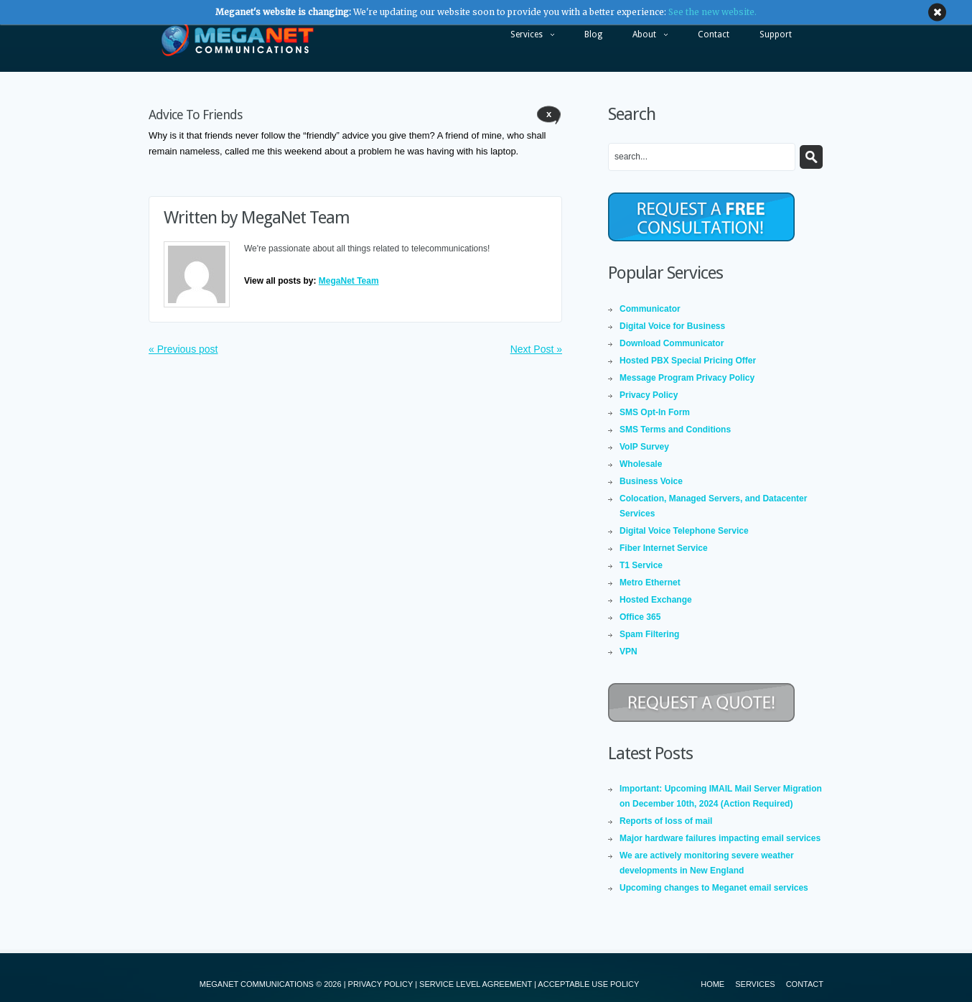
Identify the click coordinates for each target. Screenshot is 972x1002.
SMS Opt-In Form (655, 412)
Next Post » (536, 349)
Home (712, 984)
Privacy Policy (649, 395)
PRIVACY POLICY (380, 984)
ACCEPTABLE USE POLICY (588, 984)
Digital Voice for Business (672, 326)
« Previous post (183, 349)
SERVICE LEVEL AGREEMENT (475, 984)
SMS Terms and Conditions (675, 430)
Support (776, 34)
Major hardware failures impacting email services (720, 838)
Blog (593, 34)
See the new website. (712, 11)
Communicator (650, 309)
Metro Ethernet (650, 582)
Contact (713, 34)
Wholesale (641, 464)
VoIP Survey (644, 447)
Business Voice (651, 481)
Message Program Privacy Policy (687, 378)
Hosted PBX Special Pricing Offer (688, 361)
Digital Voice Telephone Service (684, 531)
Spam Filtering (649, 634)
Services (525, 38)
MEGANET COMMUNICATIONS (257, 984)
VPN (628, 651)
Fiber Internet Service (664, 548)
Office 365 (640, 617)
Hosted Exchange (656, 600)
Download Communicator (672, 343)
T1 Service (641, 565)
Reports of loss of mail (666, 821)
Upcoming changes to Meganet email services (714, 888)
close (937, 13)
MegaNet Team (295, 218)
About (643, 38)
